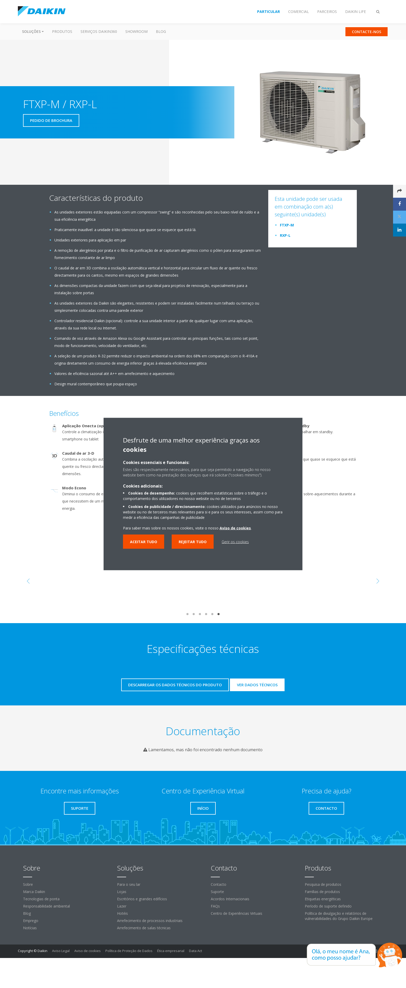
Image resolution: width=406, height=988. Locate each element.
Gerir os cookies (235, 541)
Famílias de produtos (322, 891)
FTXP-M (287, 225)
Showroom (136, 31)
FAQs (215, 906)
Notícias (30, 927)
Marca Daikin (34, 891)
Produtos (62, 31)
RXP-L (285, 235)
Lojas (121, 891)
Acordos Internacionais (230, 898)
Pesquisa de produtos (323, 884)
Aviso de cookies (87, 950)
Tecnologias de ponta (41, 898)
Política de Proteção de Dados (129, 950)
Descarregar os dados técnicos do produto (175, 684)
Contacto (218, 884)
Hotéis (122, 913)
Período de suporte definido (328, 906)
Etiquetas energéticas (323, 898)
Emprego (30, 920)
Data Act (195, 950)
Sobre (28, 884)
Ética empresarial (170, 950)
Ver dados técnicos (257, 684)
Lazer (121, 906)
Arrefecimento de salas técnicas (144, 927)
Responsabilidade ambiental (46, 906)
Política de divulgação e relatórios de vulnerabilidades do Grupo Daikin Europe (339, 916)
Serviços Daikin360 (99, 31)
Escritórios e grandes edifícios (142, 898)
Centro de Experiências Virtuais (236, 913)
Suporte (217, 891)
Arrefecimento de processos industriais (150, 920)
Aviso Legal (61, 950)
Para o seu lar (128, 884)
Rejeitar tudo (193, 541)
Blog (161, 31)
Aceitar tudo (143, 541)
